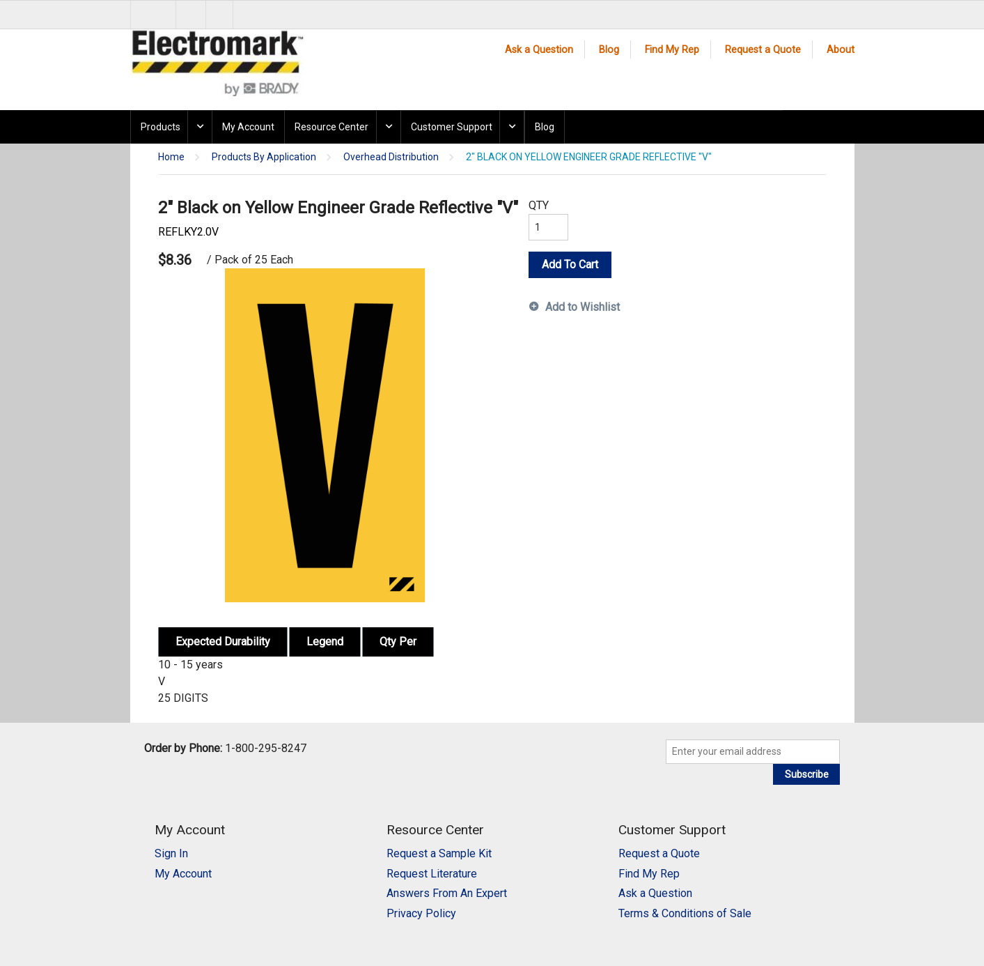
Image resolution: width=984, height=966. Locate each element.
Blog (609, 50)
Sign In (171, 853)
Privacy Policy (421, 913)
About (840, 50)
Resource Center (331, 126)
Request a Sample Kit (439, 853)
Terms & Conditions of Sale (684, 913)
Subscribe (807, 774)
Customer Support (451, 126)
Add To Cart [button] (570, 264)
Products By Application (264, 157)
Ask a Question (539, 50)
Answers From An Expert (446, 893)
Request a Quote (763, 50)
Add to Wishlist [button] (582, 307)
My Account (248, 126)
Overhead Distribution (391, 157)
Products (160, 126)
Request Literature (431, 873)
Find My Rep (672, 50)
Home (171, 157)
